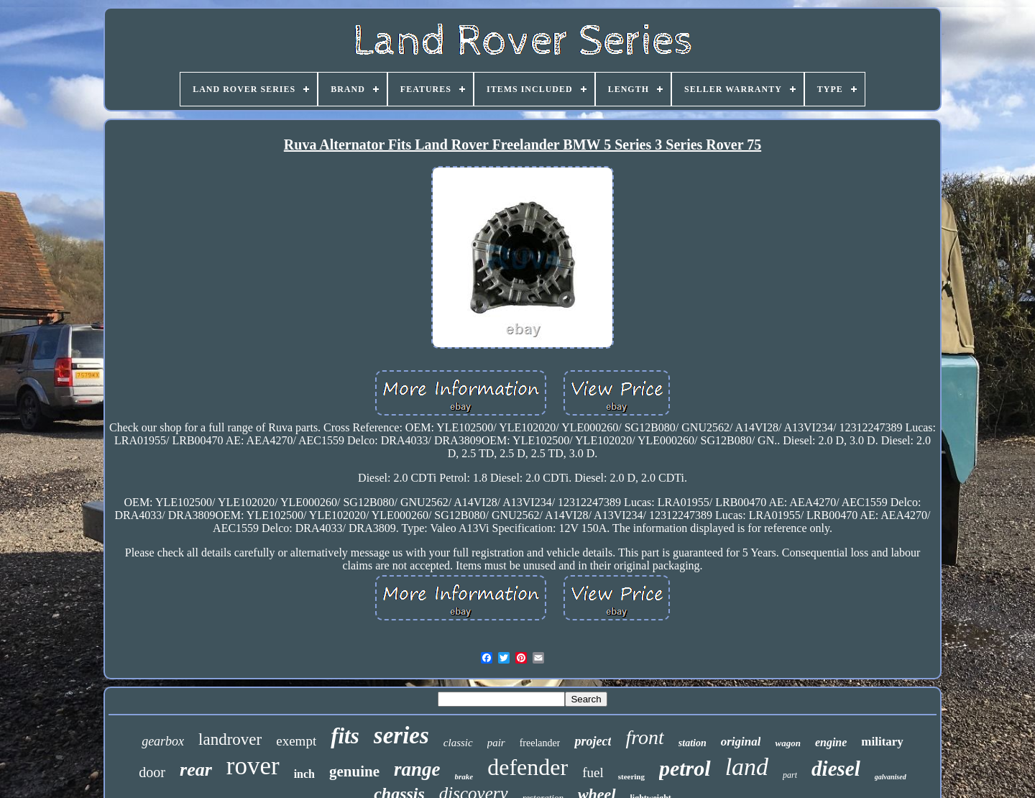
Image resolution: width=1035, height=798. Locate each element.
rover (253, 766)
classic (458, 742)
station (692, 743)
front (644, 737)
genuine (354, 771)
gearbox (163, 741)
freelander (540, 743)
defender (527, 767)
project (592, 741)
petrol (685, 768)
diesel (835, 768)
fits (345, 735)
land (746, 766)
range (417, 769)
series (401, 735)
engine (831, 742)
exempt (296, 740)
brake (464, 776)
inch (304, 774)
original (741, 741)
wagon (787, 743)
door (152, 772)
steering (631, 776)
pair (496, 742)
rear (196, 769)
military (882, 741)
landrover (230, 739)
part (790, 775)
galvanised (890, 777)
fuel (593, 772)
